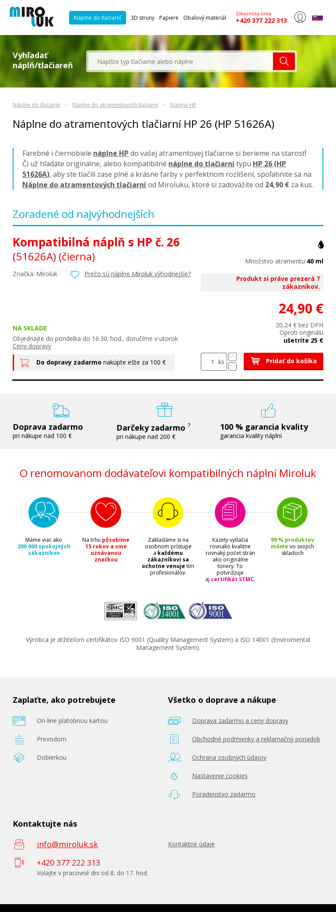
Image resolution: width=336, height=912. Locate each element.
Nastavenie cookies (220, 776)
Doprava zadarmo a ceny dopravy (240, 720)
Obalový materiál (204, 17)
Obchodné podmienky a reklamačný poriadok (256, 739)
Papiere (168, 17)
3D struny (142, 17)
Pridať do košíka (283, 361)
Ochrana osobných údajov (229, 757)
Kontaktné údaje (191, 844)
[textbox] (180, 61)
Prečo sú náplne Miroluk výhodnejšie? (137, 274)
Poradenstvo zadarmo (224, 794)
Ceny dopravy (32, 346)
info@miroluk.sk (67, 844)
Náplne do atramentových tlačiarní (115, 105)
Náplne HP (183, 105)
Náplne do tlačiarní (97, 17)
